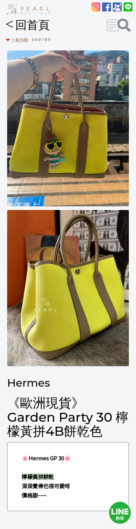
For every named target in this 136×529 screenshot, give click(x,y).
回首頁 (27, 25)
